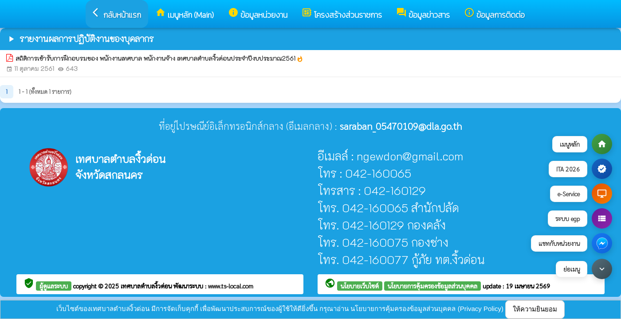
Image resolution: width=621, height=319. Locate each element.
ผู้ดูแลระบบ (53, 286)
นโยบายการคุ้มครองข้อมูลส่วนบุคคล (432, 286)
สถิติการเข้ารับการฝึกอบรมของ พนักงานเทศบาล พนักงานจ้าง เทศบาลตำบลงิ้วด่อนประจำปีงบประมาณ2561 (159, 58)
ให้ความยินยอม (535, 309)
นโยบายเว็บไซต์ (360, 286)
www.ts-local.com (230, 286)
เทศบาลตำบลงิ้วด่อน (147, 286)
